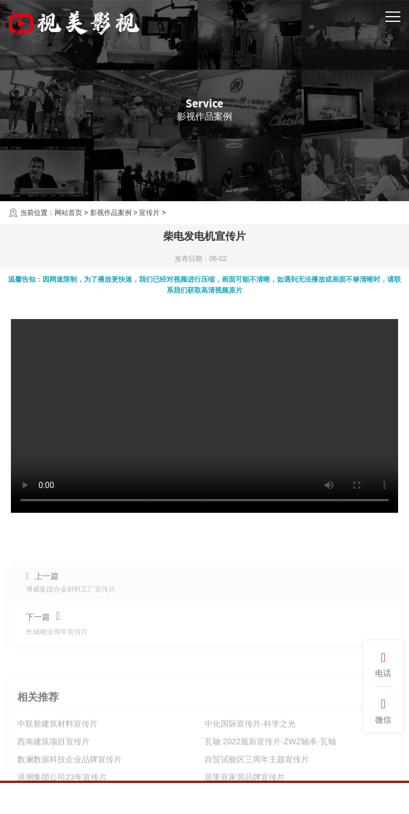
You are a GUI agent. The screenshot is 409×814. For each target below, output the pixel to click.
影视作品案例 (111, 213)
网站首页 (68, 213)
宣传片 (149, 213)
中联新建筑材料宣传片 (57, 773)
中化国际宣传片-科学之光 (250, 773)
